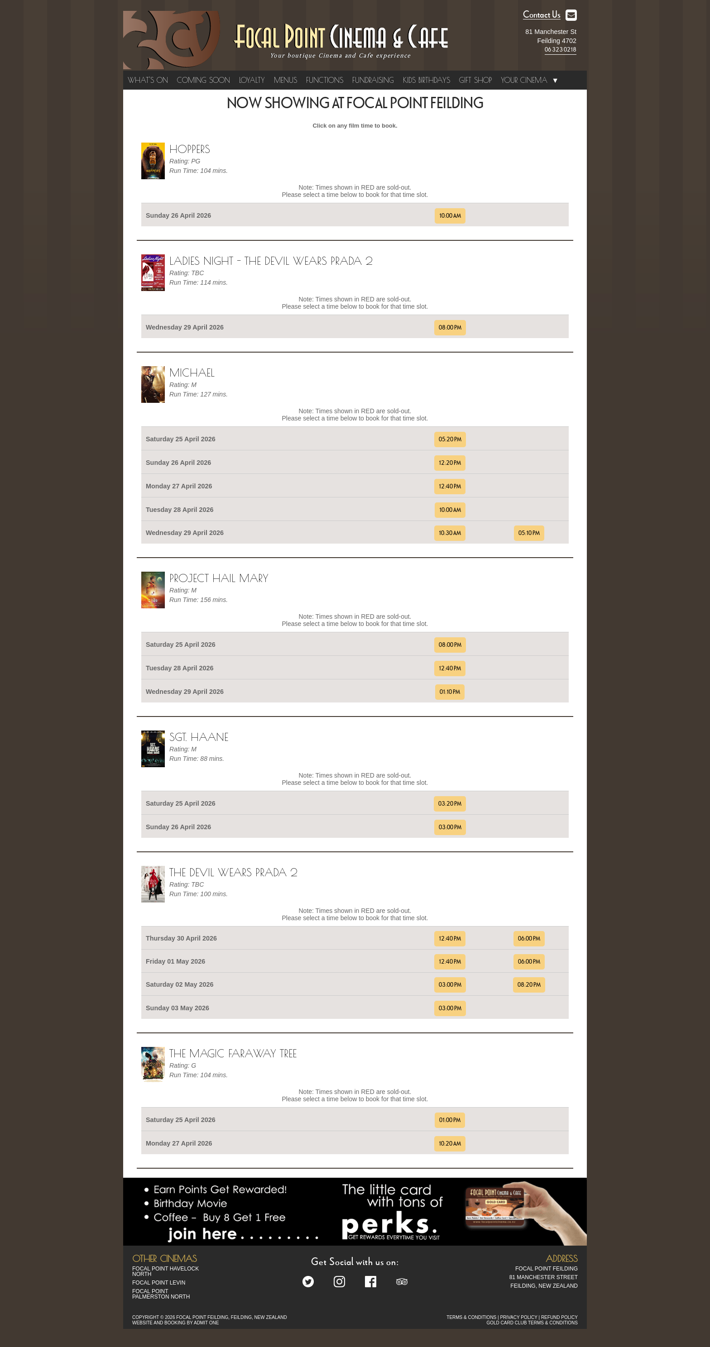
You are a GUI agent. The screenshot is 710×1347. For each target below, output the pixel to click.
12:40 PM (450, 486)
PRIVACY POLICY (518, 1317)
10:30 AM (450, 533)
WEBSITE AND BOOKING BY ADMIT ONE (175, 1322)
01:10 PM (450, 692)
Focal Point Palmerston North (161, 1294)
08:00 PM (450, 328)
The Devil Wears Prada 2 (233, 872)
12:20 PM (450, 463)
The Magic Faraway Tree (233, 1053)
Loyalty (252, 80)
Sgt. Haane (198, 737)
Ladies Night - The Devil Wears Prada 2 (271, 260)
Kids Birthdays (426, 80)
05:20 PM (450, 439)
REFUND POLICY (559, 1317)
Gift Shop (475, 80)
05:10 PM (529, 533)
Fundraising (373, 80)
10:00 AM (450, 216)
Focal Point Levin (158, 1283)
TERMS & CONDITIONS (471, 1317)
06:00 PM (529, 939)
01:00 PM (450, 1120)
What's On (148, 80)
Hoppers (189, 149)
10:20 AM (450, 1144)
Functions (324, 80)
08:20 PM (529, 985)
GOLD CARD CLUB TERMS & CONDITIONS (532, 1322)
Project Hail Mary (219, 578)
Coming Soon (203, 80)
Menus (285, 80)
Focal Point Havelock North (165, 1271)
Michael (192, 372)
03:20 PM (449, 804)
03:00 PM (450, 827)
